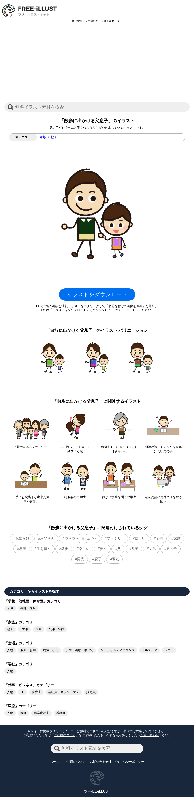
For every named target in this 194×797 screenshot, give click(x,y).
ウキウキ (72, 538)
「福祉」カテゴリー (20, 664)
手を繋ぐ (44, 549)
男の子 (171, 549)
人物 (10, 650)
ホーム (54, 761)
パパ (92, 538)
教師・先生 (28, 608)
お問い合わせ (149, 735)
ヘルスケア (149, 650)
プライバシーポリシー (128, 761)
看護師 (61, 713)
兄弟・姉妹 (56, 629)
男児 (80, 559)
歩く (103, 549)
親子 (54, 137)
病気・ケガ (50, 650)
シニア (169, 650)
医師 (23, 713)
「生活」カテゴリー (20, 643)
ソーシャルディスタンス (118, 650)
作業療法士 (41, 713)
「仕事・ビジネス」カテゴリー (29, 685)
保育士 (36, 692)
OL (22, 692)
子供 (159, 538)
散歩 (64, 549)
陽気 (115, 559)
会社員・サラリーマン (63, 692)
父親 (152, 549)
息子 (22, 549)
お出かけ (22, 538)
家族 (43, 137)
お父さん (47, 538)
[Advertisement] (97, 65)
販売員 (91, 692)
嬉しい (140, 538)
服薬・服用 (28, 650)
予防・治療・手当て (79, 650)
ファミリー (115, 538)
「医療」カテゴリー (20, 706)
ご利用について (64, 735)
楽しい (84, 549)
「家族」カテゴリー (20, 622)
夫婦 (39, 629)
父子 (134, 549)
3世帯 (24, 629)
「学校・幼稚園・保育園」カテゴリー (34, 601)
